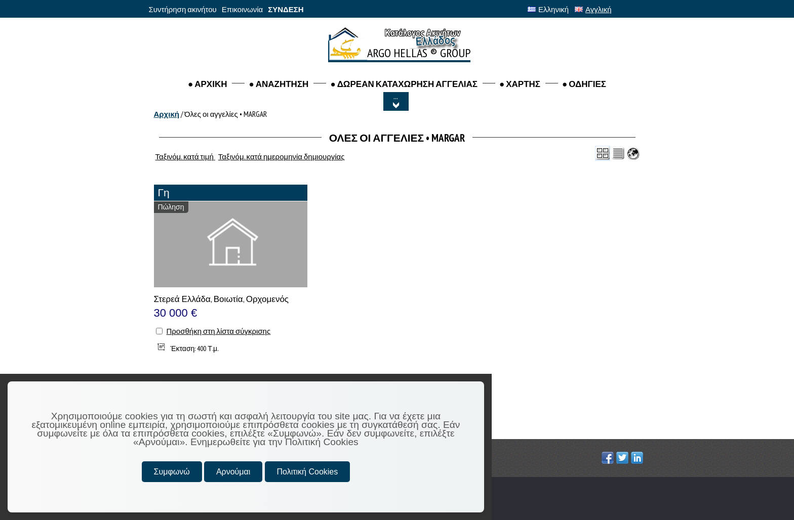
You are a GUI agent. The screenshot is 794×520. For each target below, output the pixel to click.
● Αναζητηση (278, 84)
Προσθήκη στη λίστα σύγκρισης (219, 331)
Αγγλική (593, 9)
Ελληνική (548, 9)
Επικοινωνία (242, 9)
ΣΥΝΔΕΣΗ (285, 9)
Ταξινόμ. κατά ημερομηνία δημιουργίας (281, 156)
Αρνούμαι (233, 471)
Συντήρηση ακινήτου (183, 9)
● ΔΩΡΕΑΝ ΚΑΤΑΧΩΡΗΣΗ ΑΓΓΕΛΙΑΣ (404, 84)
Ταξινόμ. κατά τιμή (185, 156)
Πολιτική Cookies (307, 471)
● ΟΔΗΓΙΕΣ (584, 84)
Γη (164, 192)
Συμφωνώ (172, 471)
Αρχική (166, 114)
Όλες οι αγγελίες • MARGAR (225, 114)
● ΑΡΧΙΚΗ (207, 84)
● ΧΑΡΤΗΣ (519, 84)
